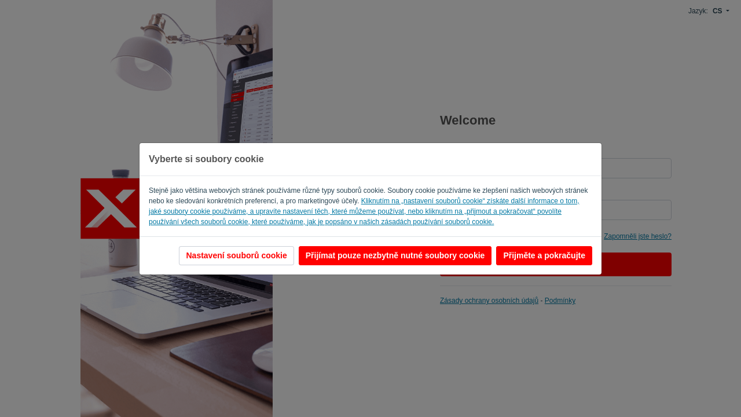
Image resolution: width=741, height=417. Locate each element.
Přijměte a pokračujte (544, 255)
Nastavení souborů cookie (236, 255)
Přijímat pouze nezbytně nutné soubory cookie (395, 255)
